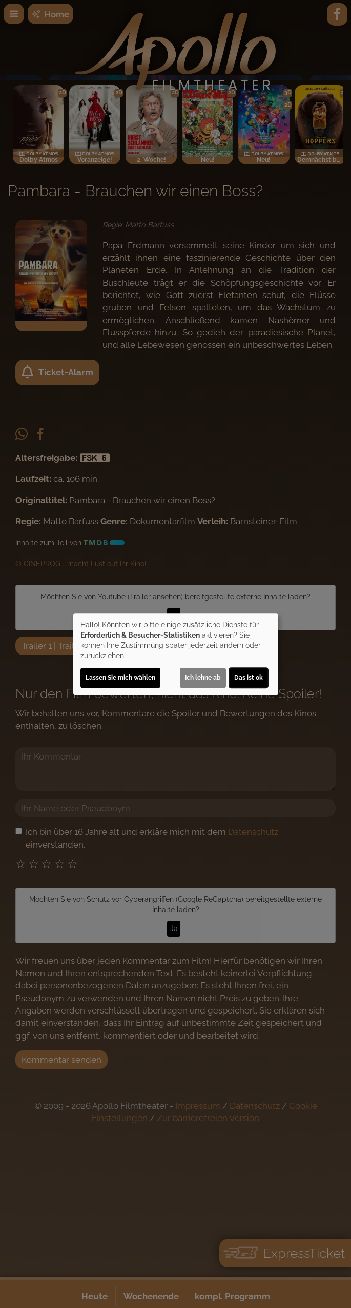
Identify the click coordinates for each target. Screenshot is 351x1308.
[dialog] (175, 654)
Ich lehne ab (203, 677)
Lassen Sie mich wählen (120, 677)
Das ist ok (248, 677)
